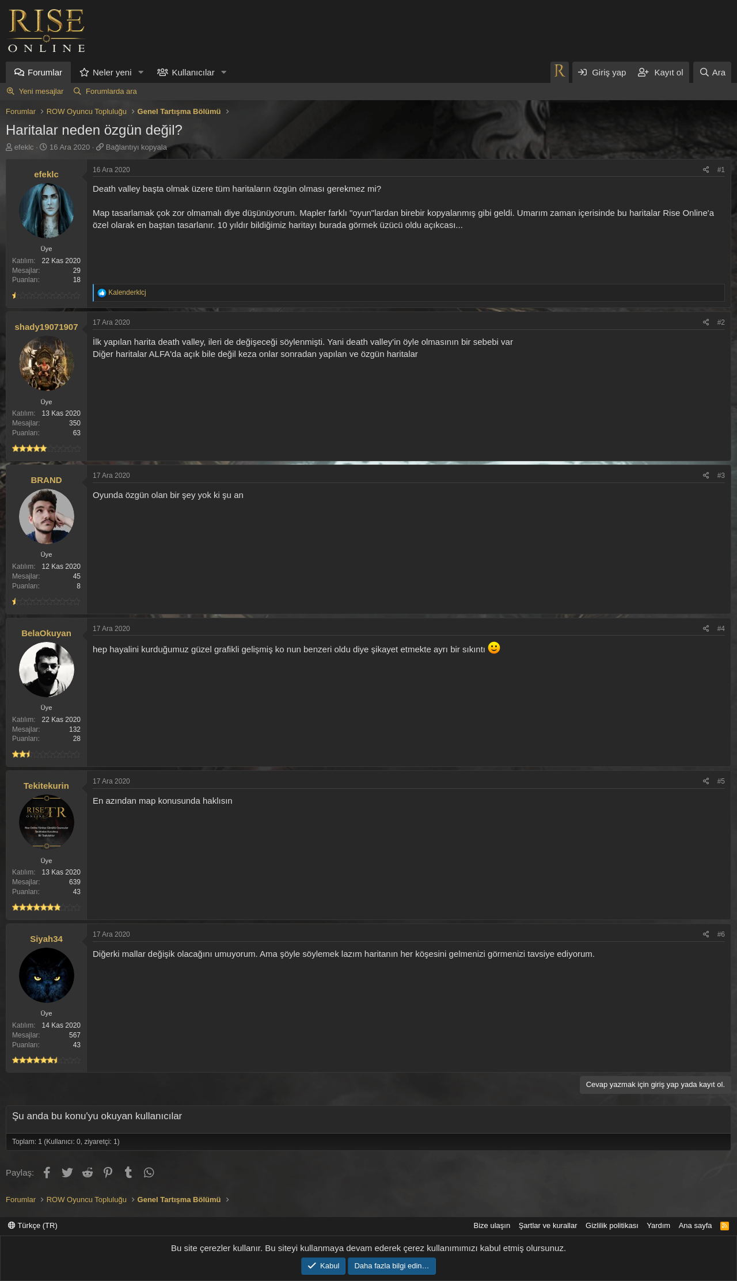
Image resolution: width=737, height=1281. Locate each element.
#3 (721, 476)
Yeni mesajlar (41, 91)
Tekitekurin (46, 785)
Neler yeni (112, 72)
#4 (721, 629)
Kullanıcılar (193, 72)
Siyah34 (46, 939)
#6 (721, 934)
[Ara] (712, 72)
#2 (721, 322)
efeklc (24, 147)
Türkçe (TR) (33, 1225)
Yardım (658, 1225)
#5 (721, 781)
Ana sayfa (695, 1225)
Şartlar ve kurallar (548, 1225)
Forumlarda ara (111, 91)
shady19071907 (46, 327)
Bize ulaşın (492, 1225)
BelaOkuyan (46, 633)
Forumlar (45, 72)
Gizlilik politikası (612, 1225)
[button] (140, 72)
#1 (721, 170)
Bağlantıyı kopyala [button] (136, 147)
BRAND (46, 480)
